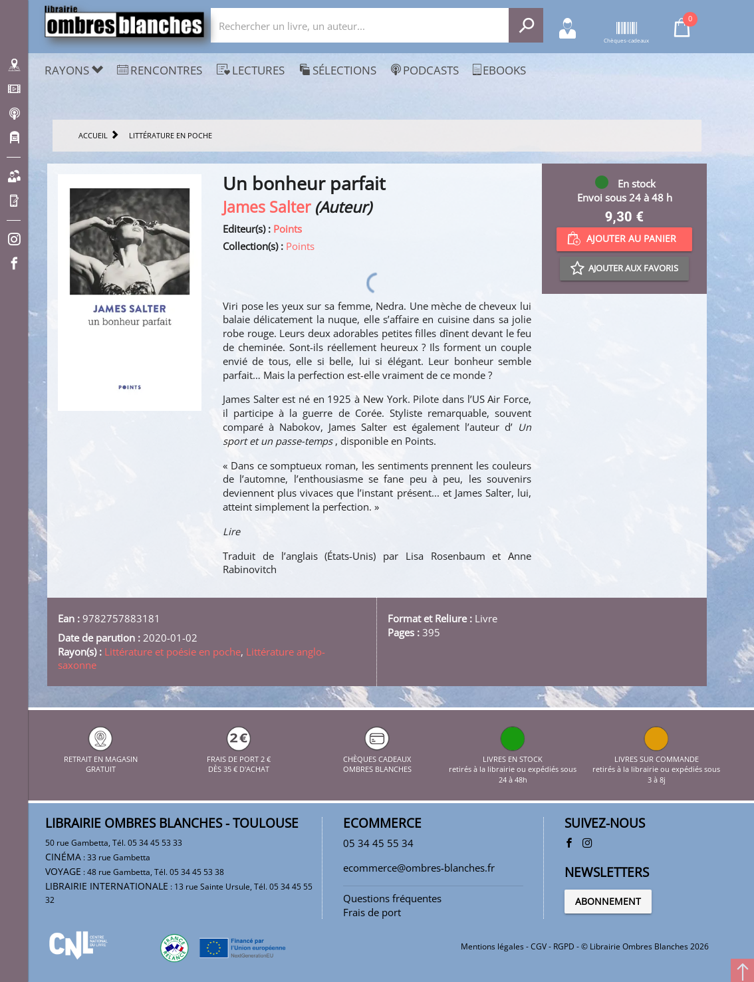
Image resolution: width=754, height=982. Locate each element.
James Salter (267, 207)
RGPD (563, 946)
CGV (539, 946)
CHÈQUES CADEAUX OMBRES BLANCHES (377, 758)
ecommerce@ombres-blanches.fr (419, 867)
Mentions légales (492, 946)
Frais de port (372, 912)
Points (287, 228)
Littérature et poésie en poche (172, 651)
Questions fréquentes (392, 898)
